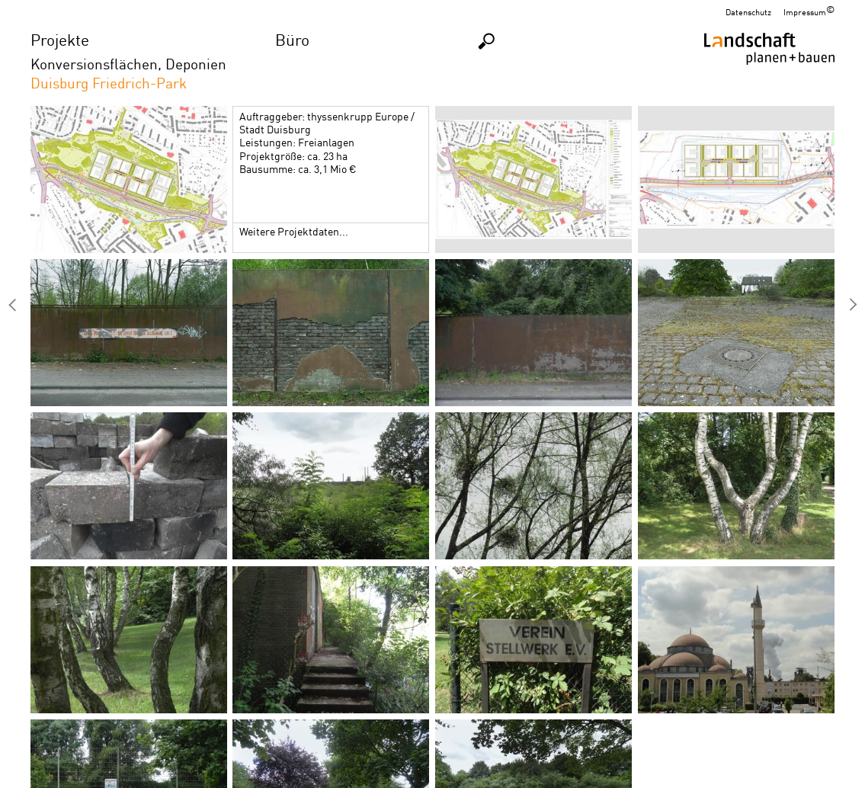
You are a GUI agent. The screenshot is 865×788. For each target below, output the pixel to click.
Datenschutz (748, 12)
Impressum (804, 12)
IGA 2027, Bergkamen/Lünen (12, 305)
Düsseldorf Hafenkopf (853, 305)
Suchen (487, 41)
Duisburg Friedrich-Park (108, 82)
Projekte (59, 40)
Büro (292, 40)
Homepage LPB (769, 66)
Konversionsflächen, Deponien (128, 63)
